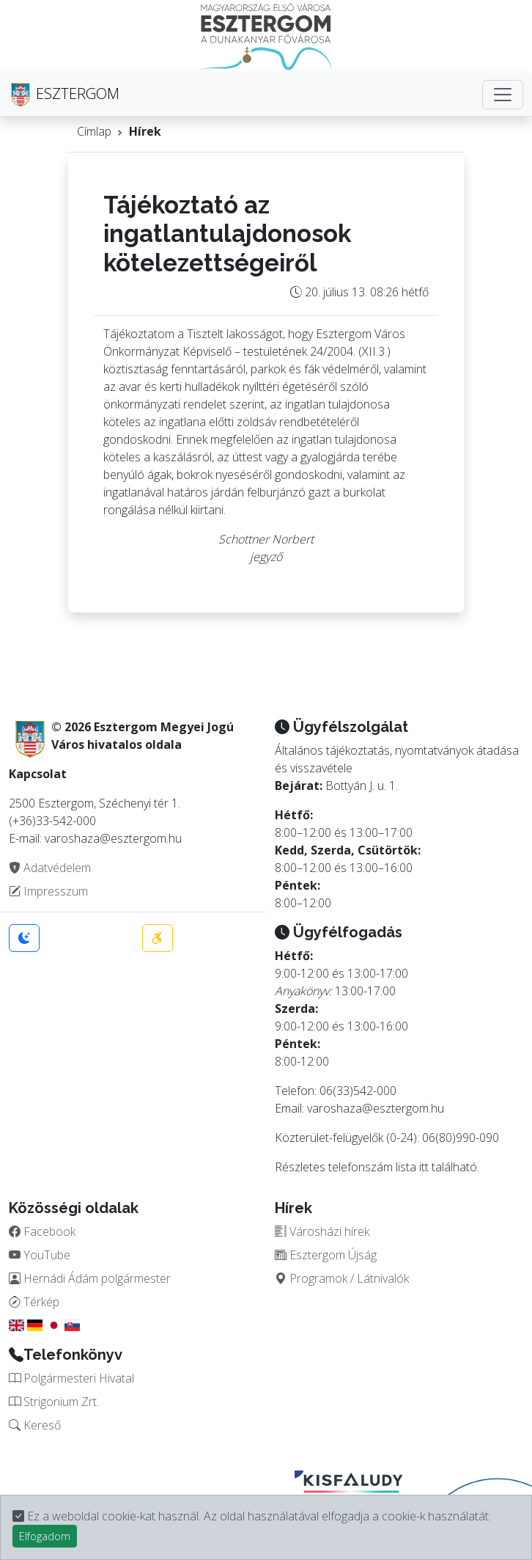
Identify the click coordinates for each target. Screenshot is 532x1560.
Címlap (94, 131)
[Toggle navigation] (502, 94)
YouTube (39, 1255)
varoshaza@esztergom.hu (375, 1108)
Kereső (35, 1425)
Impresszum (48, 891)
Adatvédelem (50, 868)
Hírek (145, 131)
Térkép (34, 1302)
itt (424, 1167)
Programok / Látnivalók (342, 1278)
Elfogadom (44, 1536)
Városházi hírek (322, 1231)
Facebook (42, 1231)
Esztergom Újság (326, 1255)
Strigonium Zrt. (54, 1402)
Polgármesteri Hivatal (71, 1378)
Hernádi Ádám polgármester (90, 1278)
